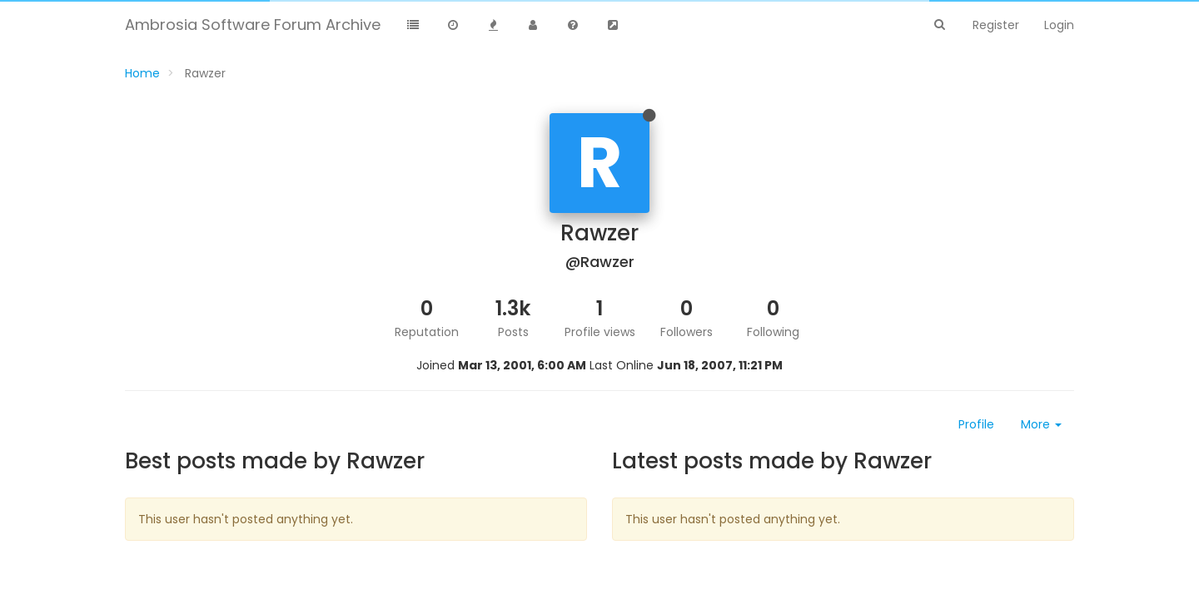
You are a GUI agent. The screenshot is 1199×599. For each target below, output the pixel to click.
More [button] (1041, 424)
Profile (976, 424)
